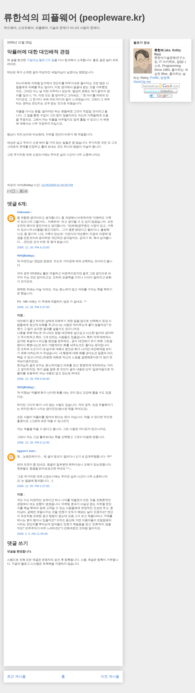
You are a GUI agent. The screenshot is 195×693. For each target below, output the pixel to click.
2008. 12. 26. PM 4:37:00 (33, 307)
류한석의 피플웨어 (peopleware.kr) (74, 17)
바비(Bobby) (25, 255)
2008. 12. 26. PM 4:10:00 (33, 247)
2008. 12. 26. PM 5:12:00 (33, 442)
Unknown (23, 212)
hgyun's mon (26, 451)
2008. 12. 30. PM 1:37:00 (33, 486)
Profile (154, 77)
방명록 (165, 77)
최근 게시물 (16, 676)
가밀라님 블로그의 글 (40, 60)
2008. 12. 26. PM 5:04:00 (33, 378)
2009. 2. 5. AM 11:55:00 (32, 533)
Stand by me (142, 81)
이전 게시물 (110, 676)
